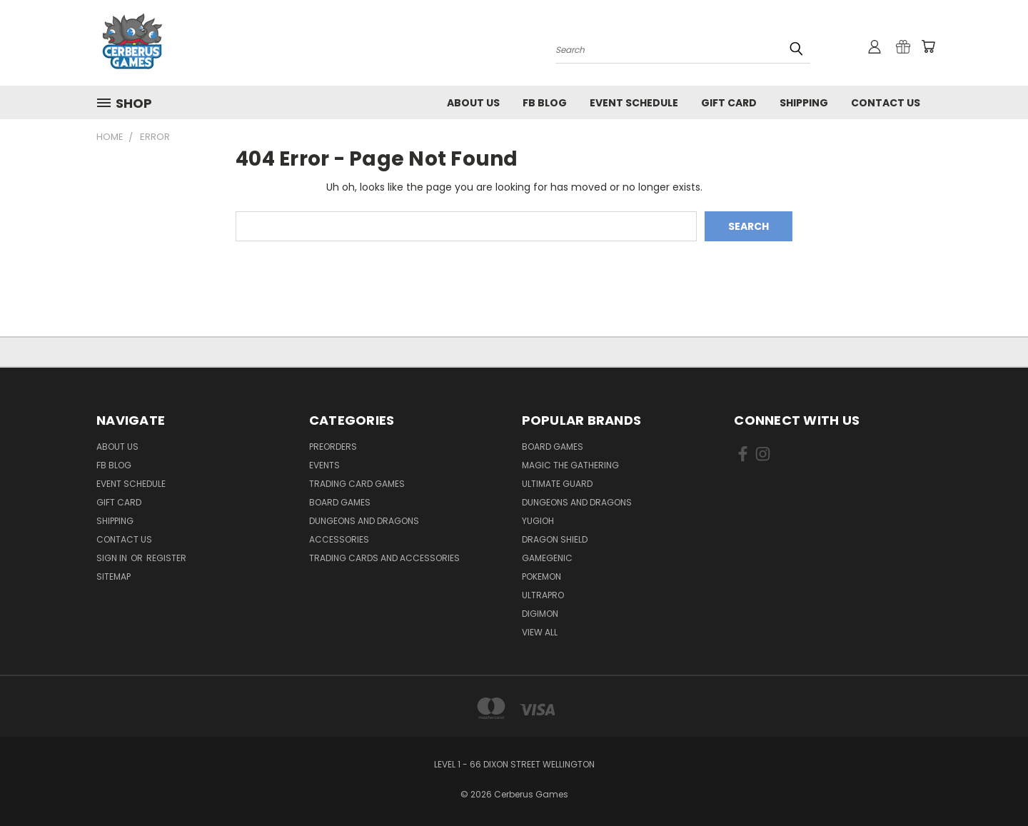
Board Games (340, 502)
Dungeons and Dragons (364, 521)
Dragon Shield (555, 539)
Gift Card (729, 103)
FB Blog (545, 103)
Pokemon (541, 576)
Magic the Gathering (570, 465)
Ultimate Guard (557, 484)
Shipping (804, 103)
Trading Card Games (357, 484)
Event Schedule (634, 103)
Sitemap (113, 576)
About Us (473, 103)
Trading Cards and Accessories (384, 558)
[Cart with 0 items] (928, 46)
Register (166, 558)
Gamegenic (547, 558)
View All (540, 632)
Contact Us (885, 103)
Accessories (339, 539)
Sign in (112, 558)
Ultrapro (543, 595)
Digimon (540, 614)
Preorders (333, 446)
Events (324, 465)
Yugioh (538, 521)
